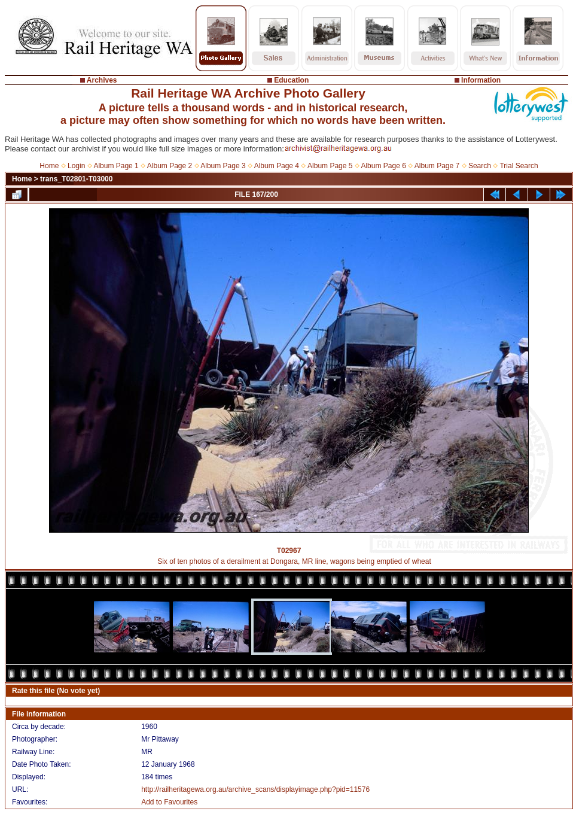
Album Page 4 (276, 166)
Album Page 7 (436, 166)
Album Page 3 (222, 166)
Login (76, 166)
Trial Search (518, 166)
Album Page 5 (329, 166)
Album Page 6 (383, 166)
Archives (102, 80)
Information (481, 80)
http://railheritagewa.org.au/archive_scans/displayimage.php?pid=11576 (255, 789)
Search (479, 166)
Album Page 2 (169, 166)
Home (49, 166)
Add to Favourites (169, 802)
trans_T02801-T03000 (76, 179)
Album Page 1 (115, 166)
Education (291, 80)
